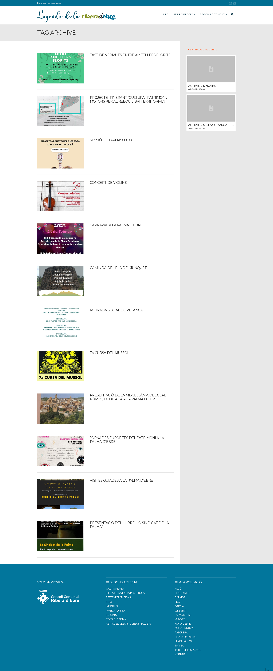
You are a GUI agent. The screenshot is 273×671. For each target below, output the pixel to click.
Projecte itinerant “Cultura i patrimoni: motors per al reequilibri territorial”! (128, 99)
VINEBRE (180, 654)
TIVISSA (179, 645)
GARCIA (179, 606)
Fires (109, 601)
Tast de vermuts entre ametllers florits (130, 55)
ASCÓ (178, 588)
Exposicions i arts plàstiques (125, 593)
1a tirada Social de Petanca (116, 310)
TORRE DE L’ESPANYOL (188, 650)
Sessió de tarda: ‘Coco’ (111, 140)
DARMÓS (180, 597)
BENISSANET (182, 593)
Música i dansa (115, 610)
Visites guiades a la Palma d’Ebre (121, 480)
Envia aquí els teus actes (49, 3)
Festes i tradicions (118, 597)
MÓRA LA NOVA (184, 628)
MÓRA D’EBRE (183, 623)
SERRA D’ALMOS (184, 641)
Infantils (112, 606)
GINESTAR (180, 610)
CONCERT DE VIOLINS (108, 182)
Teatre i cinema (116, 619)
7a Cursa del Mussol (109, 353)
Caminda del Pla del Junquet (118, 268)
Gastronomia (115, 588)
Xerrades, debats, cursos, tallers (128, 623)
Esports (111, 615)
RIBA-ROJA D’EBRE (185, 637)
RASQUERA (181, 632)
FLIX (177, 601)
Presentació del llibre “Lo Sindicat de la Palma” (129, 525)
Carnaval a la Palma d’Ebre (116, 225)
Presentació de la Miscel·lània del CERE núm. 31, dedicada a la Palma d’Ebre (128, 397)
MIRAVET (180, 619)
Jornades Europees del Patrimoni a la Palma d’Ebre (127, 440)
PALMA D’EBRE (183, 615)
